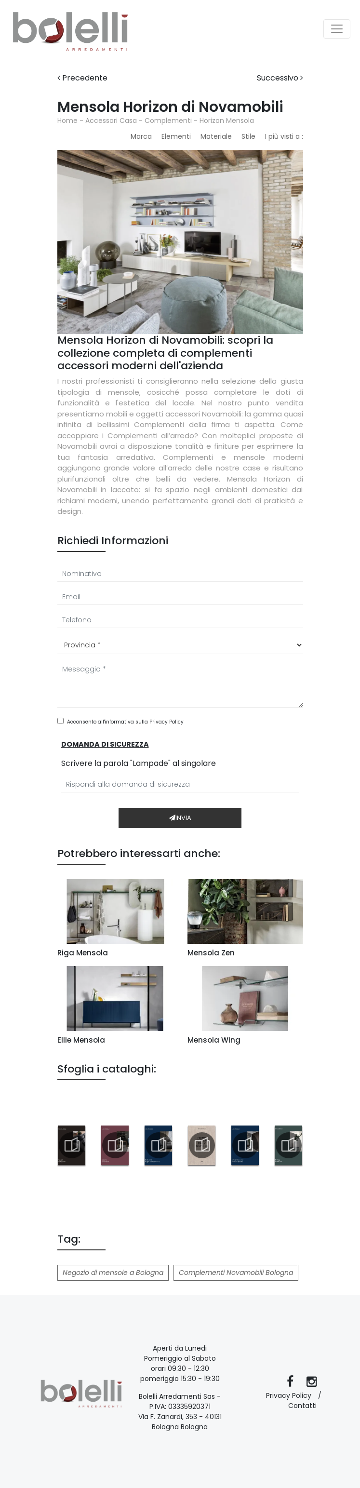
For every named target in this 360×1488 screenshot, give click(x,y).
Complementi (168, 120)
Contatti (302, 1405)
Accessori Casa (111, 120)
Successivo (280, 77)
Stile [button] (248, 136)
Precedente (82, 77)
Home (67, 120)
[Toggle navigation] (336, 29)
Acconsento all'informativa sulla (125, 721)
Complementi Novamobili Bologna (236, 1272)
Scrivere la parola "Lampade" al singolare (138, 763)
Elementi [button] (176, 136)
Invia (180, 817)
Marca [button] (141, 136)
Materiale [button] (216, 136)
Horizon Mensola (227, 120)
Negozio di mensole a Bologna (113, 1272)
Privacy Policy (166, 721)
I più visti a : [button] (284, 136)
